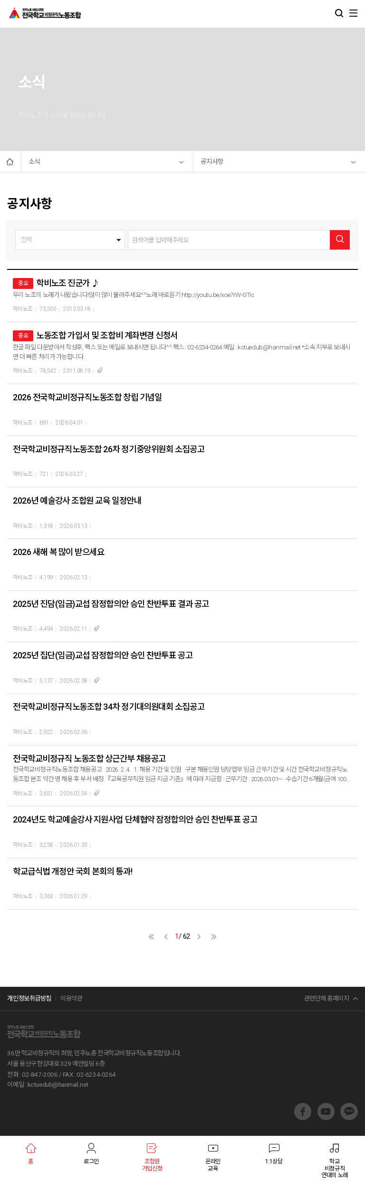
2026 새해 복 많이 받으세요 (58, 552)
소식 (34, 161)
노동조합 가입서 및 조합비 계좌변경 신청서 (107, 335)
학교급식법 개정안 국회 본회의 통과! (72, 871)
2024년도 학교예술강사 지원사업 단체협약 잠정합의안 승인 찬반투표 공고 (135, 819)
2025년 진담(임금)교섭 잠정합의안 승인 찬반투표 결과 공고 (111, 604)
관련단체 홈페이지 (326, 998)
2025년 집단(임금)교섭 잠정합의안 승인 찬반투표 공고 (102, 655)
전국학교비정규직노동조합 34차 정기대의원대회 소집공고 (108, 707)
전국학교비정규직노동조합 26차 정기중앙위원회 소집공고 (108, 449)
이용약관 (71, 998)
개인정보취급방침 (29, 998)
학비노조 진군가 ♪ (68, 283)
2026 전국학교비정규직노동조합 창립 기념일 (87, 397)
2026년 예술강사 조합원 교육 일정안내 (77, 501)
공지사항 (212, 161)
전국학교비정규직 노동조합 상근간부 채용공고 (89, 759)
